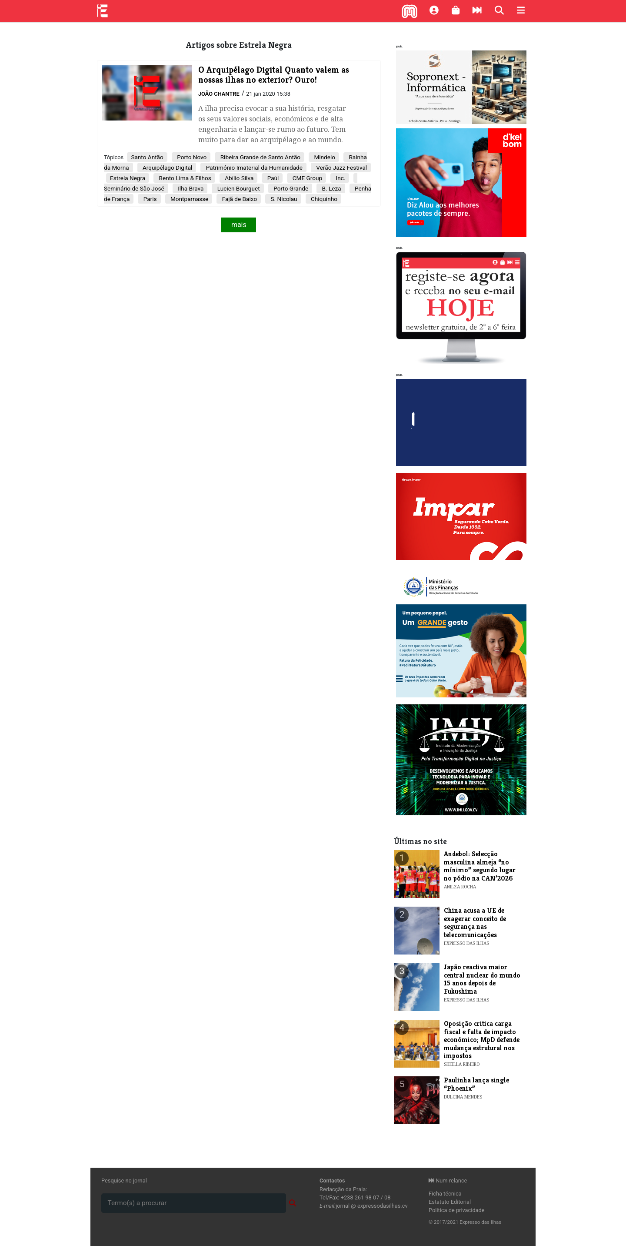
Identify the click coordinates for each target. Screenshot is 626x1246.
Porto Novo (191, 157)
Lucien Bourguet (238, 188)
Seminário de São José (134, 188)
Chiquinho (323, 198)
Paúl (272, 177)
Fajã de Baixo (238, 198)
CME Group (306, 177)
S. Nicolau (283, 198)
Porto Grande (290, 188)
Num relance (448, 1180)
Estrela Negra (127, 177)
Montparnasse (189, 198)
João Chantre (219, 93)
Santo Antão (147, 157)
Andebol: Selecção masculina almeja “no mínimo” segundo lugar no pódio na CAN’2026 (480, 865)
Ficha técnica (445, 1193)
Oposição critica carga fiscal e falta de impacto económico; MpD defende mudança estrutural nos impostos (481, 1039)
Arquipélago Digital (167, 167)
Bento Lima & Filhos (184, 177)
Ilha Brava (190, 188)
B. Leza (330, 188)
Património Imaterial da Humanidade (253, 167)
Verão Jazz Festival (341, 167)
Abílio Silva (238, 177)
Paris (149, 198)
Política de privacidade (457, 1210)
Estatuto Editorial (450, 1202)
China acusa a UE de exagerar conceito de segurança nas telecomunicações (475, 922)
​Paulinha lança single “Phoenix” (476, 1083)
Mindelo (324, 157)
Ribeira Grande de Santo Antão (259, 157)
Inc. (339, 177)
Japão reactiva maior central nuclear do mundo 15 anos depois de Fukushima (482, 978)
